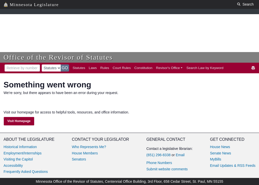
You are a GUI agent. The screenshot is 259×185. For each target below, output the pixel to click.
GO (65, 68)
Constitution (143, 68)
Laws (93, 68)
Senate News (220, 153)
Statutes (79, 68)
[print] (253, 68)
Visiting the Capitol (18, 159)
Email (180, 155)
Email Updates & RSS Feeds (232, 166)
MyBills (215, 159)
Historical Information (20, 147)
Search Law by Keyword (204, 68)
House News (220, 147)
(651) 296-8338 (158, 155)
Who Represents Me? (89, 147)
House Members (85, 153)
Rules (104, 68)
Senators (79, 159)
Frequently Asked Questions (26, 172)
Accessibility (13, 166)
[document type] (51, 68)
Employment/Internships (22, 153)
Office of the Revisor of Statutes (58, 57)
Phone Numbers (159, 163)
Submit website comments (167, 169)
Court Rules (122, 68)
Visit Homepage (19, 121)
